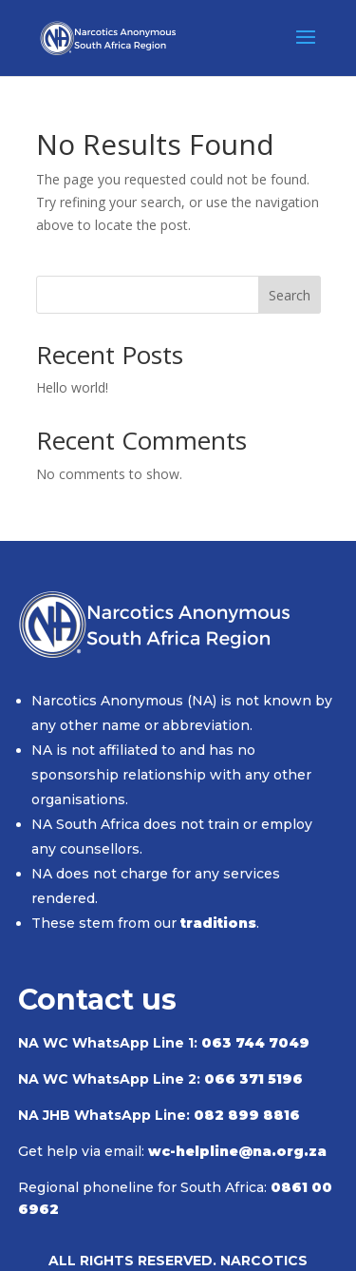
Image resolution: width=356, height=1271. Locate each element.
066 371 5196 (253, 1079)
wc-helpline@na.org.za (237, 1151)
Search (289, 295)
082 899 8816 (247, 1115)
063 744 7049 (255, 1042)
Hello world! (72, 387)
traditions (218, 923)
